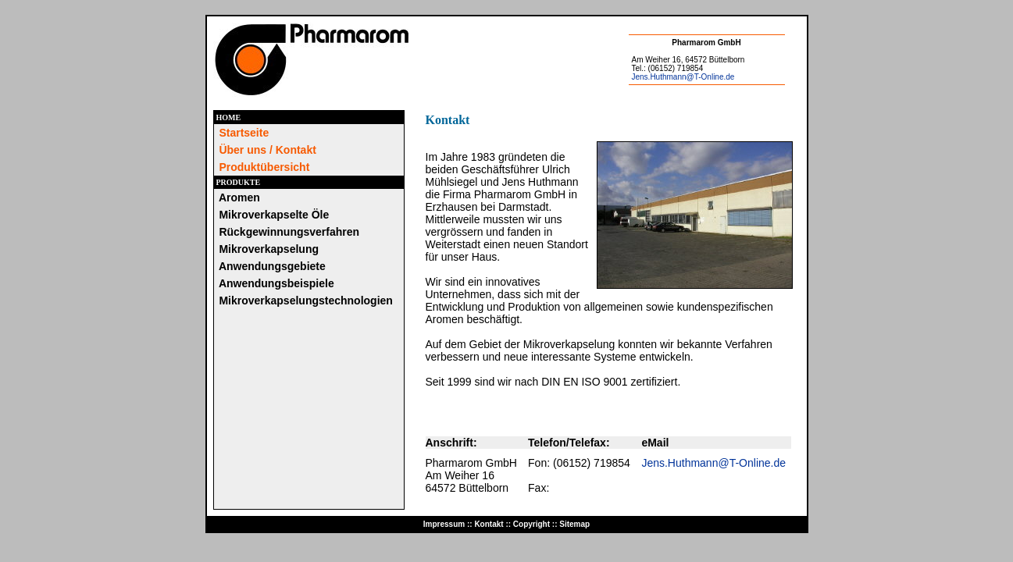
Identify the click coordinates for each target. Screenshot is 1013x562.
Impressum (444, 524)
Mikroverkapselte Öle (274, 214)
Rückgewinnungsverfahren (289, 232)
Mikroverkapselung (269, 249)
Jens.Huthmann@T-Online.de (683, 77)
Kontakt (488, 524)
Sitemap (574, 524)
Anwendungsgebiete (272, 266)
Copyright (531, 524)
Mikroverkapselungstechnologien (306, 300)
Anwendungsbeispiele (276, 283)
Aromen (239, 197)
